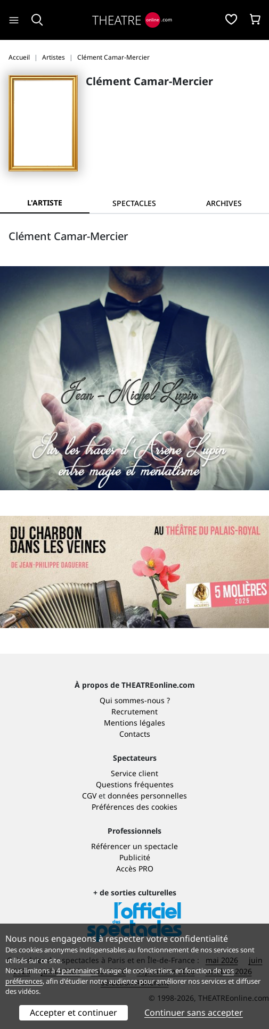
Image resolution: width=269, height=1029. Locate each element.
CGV (89, 796)
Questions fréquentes (135, 784)
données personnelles (147, 796)
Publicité (134, 857)
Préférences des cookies (134, 807)
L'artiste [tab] (44, 202)
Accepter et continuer (73, 1012)
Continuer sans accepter (193, 1012)
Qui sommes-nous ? (135, 700)
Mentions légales (134, 723)
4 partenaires (77, 970)
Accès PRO (134, 868)
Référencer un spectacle (134, 846)
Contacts (134, 734)
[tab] (134, 203)
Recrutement (134, 711)
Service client (134, 773)
